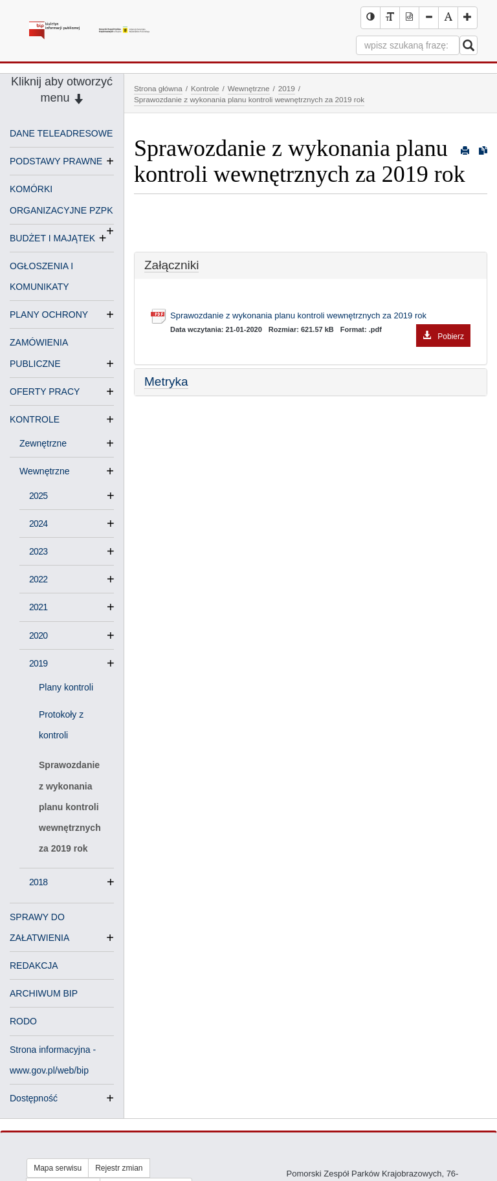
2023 (38, 551)
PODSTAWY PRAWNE (56, 161)
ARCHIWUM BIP (44, 993)
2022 (38, 579)
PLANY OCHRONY (49, 314)
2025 (38, 496)
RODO (23, 1021)
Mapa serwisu (58, 1168)
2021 (38, 607)
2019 (38, 663)
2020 (38, 635)
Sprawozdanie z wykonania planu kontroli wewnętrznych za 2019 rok (70, 807)
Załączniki (171, 265)
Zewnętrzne (48, 443)
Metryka (166, 381)
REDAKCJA (34, 965)
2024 (38, 523)
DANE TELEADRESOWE (61, 133)
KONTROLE (35, 419)
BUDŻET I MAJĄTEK (52, 238)
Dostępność (34, 1098)
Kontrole (205, 88)
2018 (38, 882)
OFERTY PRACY (45, 391)
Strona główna (158, 88)
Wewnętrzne (49, 471)
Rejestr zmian (118, 1168)
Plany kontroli (66, 687)
